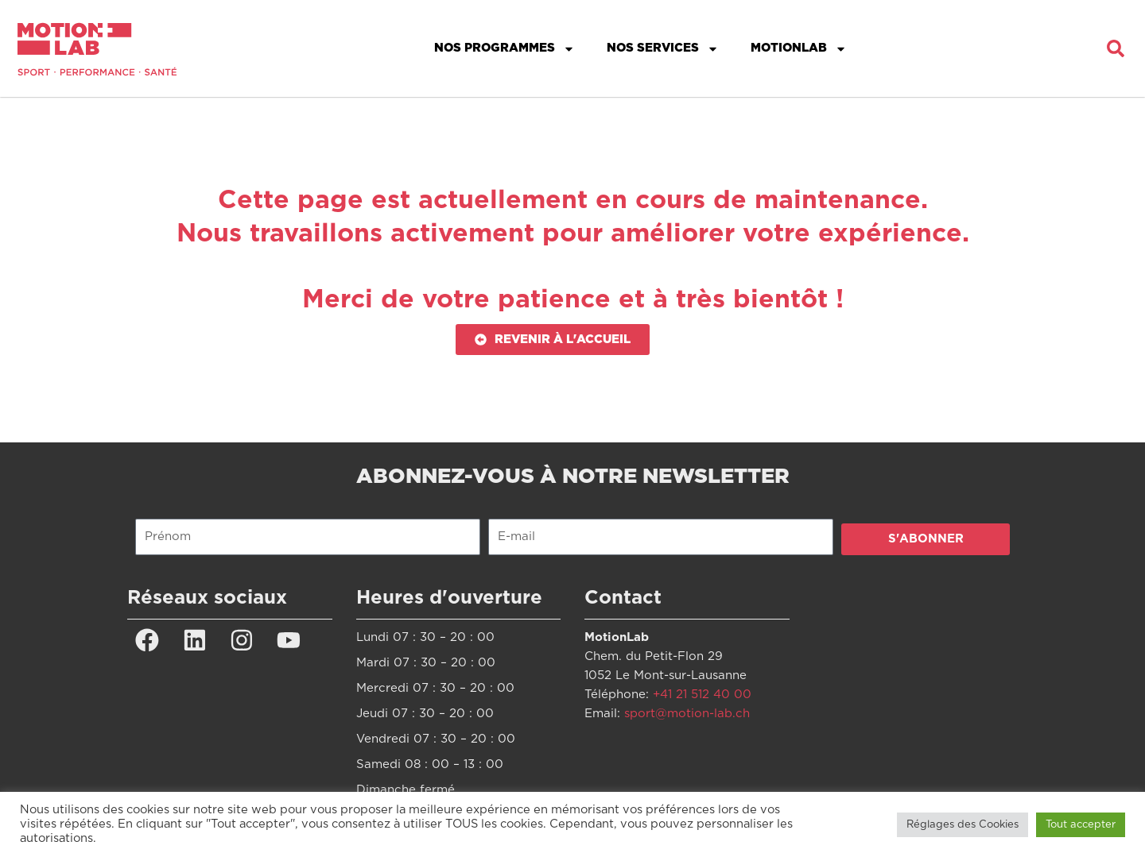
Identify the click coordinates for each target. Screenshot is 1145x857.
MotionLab (799, 49)
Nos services (663, 49)
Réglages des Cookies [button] (962, 825)
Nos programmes (504, 49)
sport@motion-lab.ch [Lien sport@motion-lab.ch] (687, 714)
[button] (1116, 48)
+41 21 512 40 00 (702, 695)
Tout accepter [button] (1081, 825)
